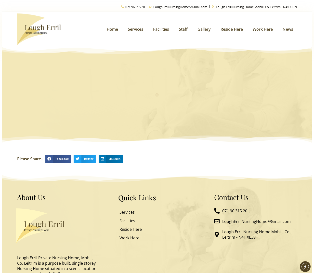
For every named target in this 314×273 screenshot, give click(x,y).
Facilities (161, 29)
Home (112, 29)
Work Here (263, 29)
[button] (58, 159)
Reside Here (232, 29)
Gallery (204, 29)
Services (135, 29)
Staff (183, 29)
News (288, 29)
